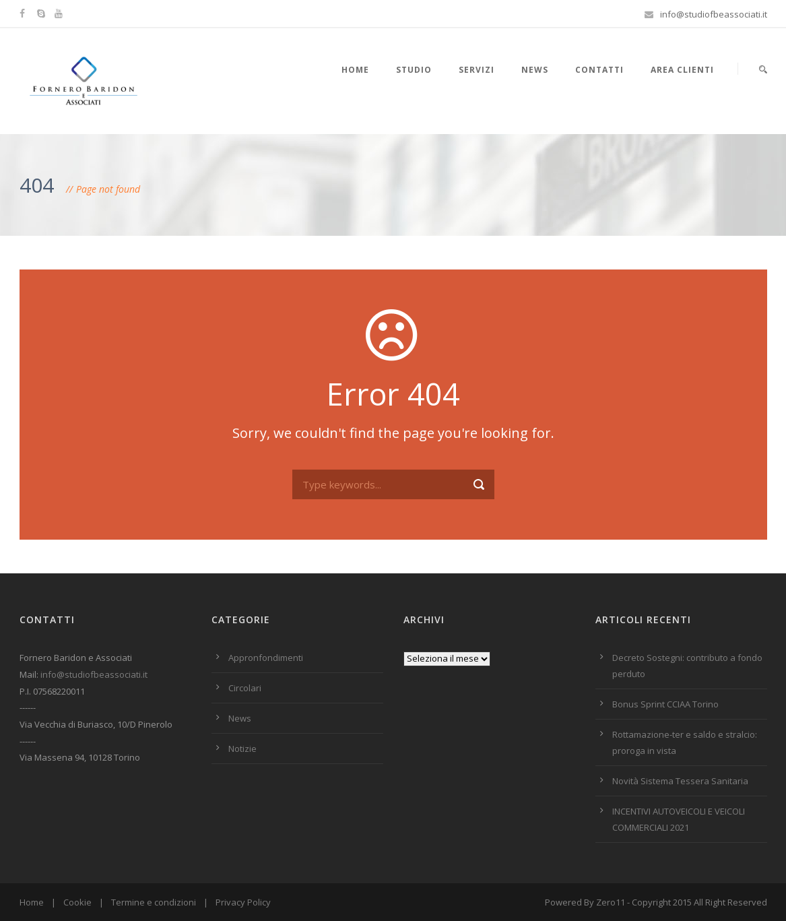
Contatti (599, 69)
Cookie (77, 902)
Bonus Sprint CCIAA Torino (665, 704)
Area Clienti (682, 69)
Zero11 (610, 902)
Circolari (244, 688)
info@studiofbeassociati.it (94, 674)
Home (32, 902)
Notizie (242, 748)
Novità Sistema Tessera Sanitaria (680, 781)
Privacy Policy (243, 902)
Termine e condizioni (153, 902)
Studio (414, 69)
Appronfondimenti (265, 658)
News (534, 69)
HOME (355, 69)
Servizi (476, 69)
